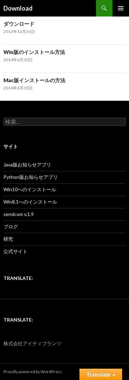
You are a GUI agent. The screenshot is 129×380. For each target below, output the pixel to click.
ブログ (10, 226)
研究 (8, 239)
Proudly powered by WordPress (32, 371)
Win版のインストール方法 (34, 52)
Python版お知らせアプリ (30, 177)
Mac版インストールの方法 (34, 80)
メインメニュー (120, 8)
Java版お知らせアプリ (27, 164)
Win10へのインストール (29, 189)
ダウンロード (18, 24)
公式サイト (15, 251)
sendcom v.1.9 (18, 214)
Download (18, 8)
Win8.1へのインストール (30, 202)
